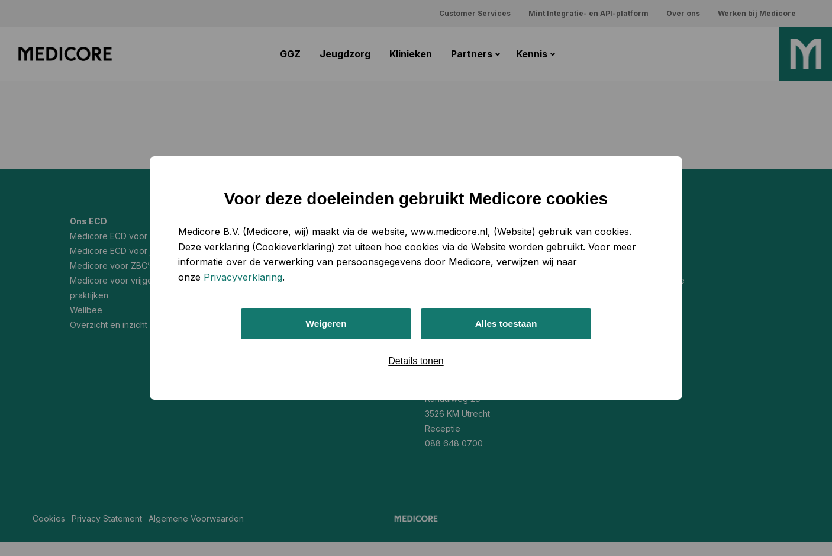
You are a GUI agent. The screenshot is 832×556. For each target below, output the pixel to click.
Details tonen (415, 361)
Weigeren (326, 324)
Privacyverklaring (243, 276)
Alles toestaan (506, 324)
